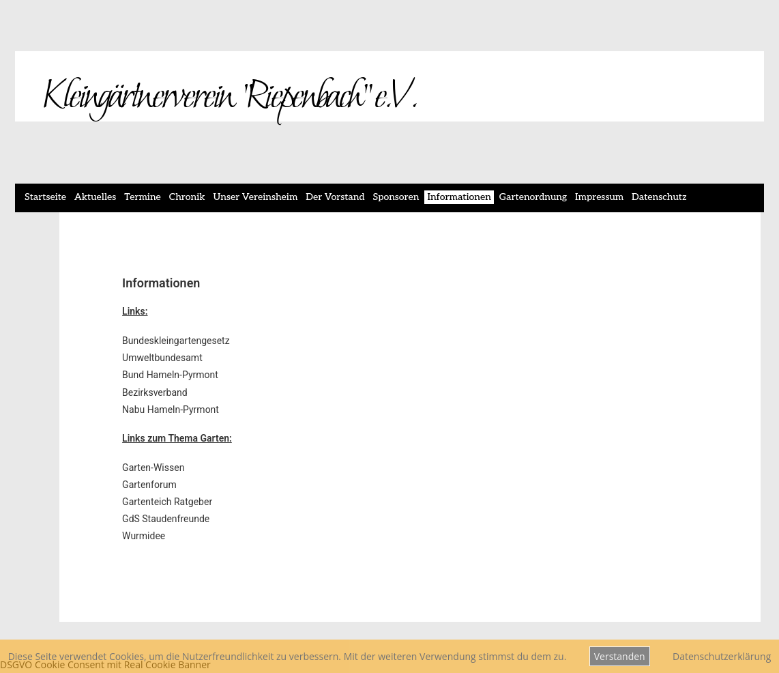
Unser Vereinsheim (256, 197)
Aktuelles (95, 197)
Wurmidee (143, 535)
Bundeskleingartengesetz (176, 340)
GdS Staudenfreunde (165, 518)
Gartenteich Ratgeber (167, 501)
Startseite (45, 197)
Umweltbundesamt (162, 357)
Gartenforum (149, 484)
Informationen (458, 197)
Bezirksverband (155, 392)
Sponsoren (396, 197)
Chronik (187, 197)
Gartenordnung (533, 197)
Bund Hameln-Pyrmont (170, 374)
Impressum (599, 197)
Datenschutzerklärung (722, 656)
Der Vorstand (335, 197)
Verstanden (619, 656)
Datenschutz (659, 197)
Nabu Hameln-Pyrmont (170, 409)
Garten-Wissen (153, 467)
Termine (142, 197)
